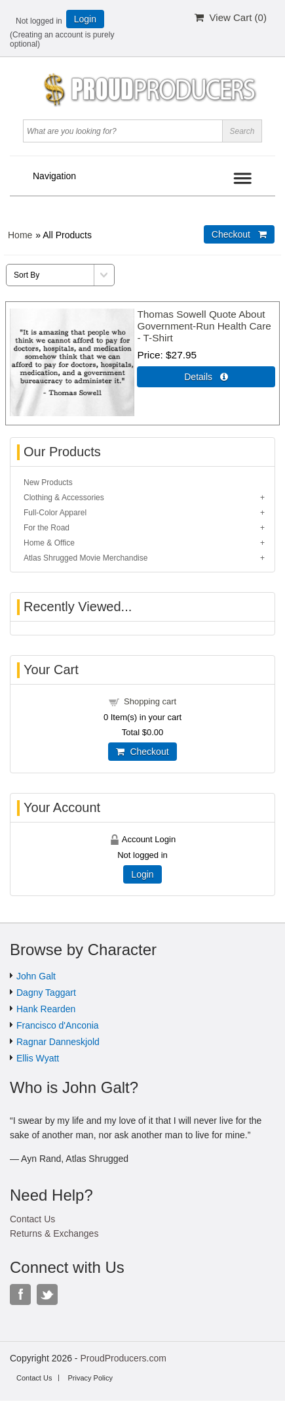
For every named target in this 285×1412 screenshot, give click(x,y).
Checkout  (239, 234)
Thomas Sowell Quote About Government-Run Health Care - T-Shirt (204, 326)
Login (85, 19)
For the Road (46, 527)
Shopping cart (150, 701)
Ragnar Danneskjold (58, 1042)
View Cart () (231, 17)
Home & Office (49, 542)
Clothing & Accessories (64, 497)
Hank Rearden (45, 1009)
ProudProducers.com (123, 1358)
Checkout (142, 751)
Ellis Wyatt (37, 1058)
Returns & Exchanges (54, 1233)
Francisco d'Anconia (57, 1025)
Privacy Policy (89, 1378)
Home (20, 235)
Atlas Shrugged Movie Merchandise (85, 558)
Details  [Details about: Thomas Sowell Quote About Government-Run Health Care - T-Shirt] (206, 376)
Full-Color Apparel (55, 512)
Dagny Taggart (46, 992)
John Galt (36, 976)
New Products (48, 482)
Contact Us (32, 1219)
